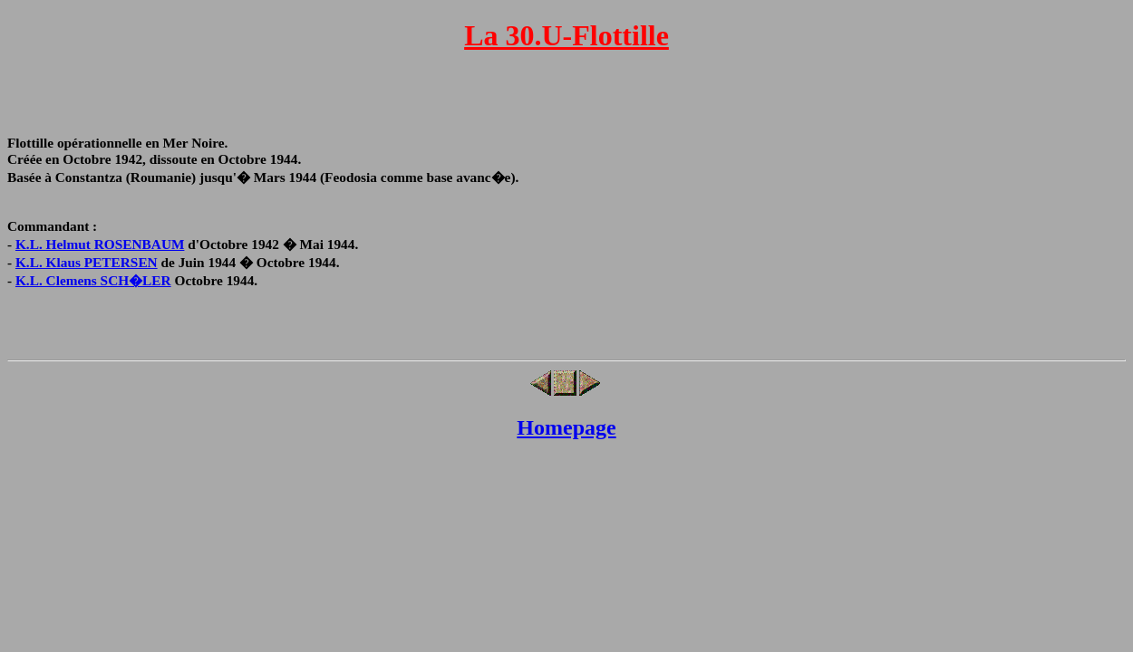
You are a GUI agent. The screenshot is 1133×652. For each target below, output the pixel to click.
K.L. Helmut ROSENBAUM (100, 244)
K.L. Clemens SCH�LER (93, 280)
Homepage (566, 427)
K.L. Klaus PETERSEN (86, 262)
